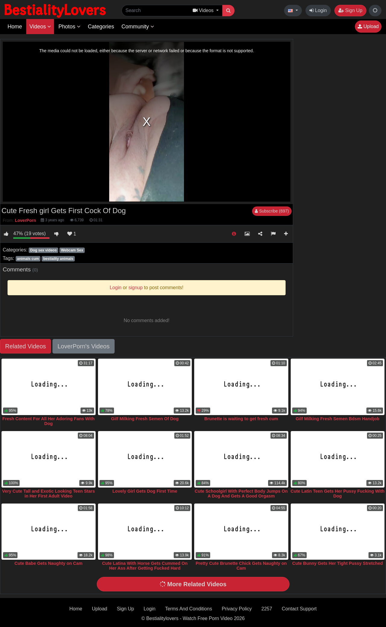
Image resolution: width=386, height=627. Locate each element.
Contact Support (299, 608)
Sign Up (350, 10)
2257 (266, 608)
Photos (70, 27)
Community (138, 27)
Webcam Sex (72, 250)
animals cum (28, 259)
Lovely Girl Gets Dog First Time (144, 491)
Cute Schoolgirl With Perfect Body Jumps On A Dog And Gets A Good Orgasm (241, 493)
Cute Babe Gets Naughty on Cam (48, 563)
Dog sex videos (43, 250)
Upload (368, 26)
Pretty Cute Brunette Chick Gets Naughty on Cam (241, 566)
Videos (40, 27)
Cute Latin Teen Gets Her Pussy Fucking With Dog (337, 493)
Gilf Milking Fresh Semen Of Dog (145, 418)
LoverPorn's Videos (83, 346)
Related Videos (25, 346)
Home (15, 27)
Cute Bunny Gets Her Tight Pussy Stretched (337, 563)
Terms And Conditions (188, 608)
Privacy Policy (237, 608)
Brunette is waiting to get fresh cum (241, 418)
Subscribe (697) (272, 211)
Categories (101, 27)
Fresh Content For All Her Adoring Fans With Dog (48, 421)
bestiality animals (58, 259)
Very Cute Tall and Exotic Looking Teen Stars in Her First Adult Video (48, 493)
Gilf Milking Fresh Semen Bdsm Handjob (337, 418)
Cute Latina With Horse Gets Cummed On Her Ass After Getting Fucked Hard (145, 566)
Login (318, 10)
